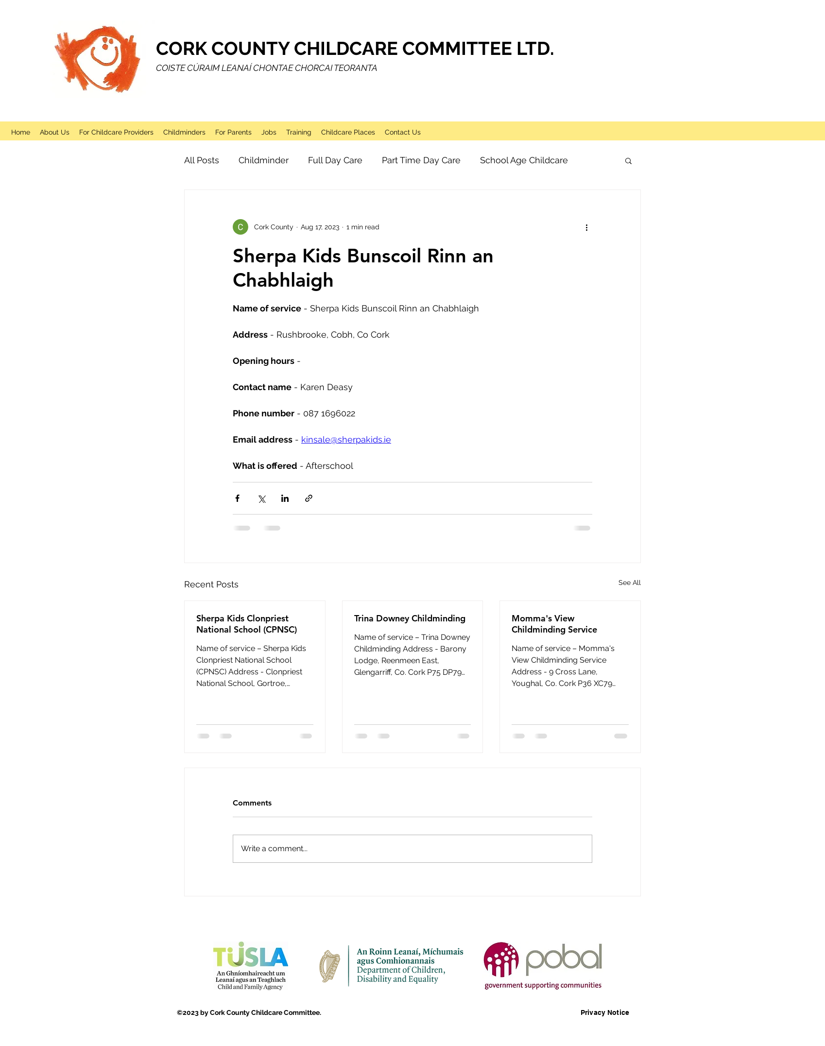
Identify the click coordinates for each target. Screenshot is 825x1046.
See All (630, 582)
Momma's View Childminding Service (554, 624)
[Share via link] (308, 498)
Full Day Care (335, 160)
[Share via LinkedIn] (285, 498)
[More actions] (586, 227)
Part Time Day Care (421, 160)
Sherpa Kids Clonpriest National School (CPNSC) (246, 624)
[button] (628, 160)
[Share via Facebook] (237, 498)
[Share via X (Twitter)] (261, 498)
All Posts (201, 160)
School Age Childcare (524, 160)
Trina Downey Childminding (409, 618)
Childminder (264, 160)
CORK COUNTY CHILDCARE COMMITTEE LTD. (355, 48)
